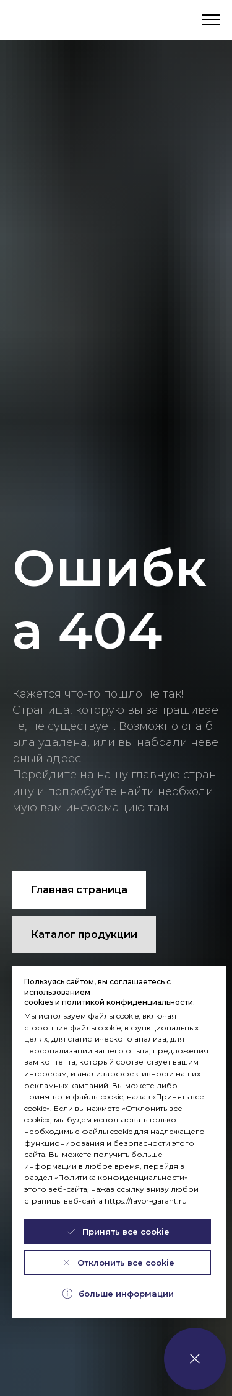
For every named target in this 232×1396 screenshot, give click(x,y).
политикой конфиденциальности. (128, 1002)
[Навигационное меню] (211, 20)
